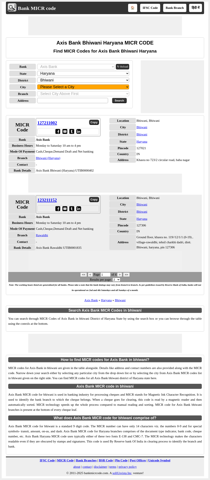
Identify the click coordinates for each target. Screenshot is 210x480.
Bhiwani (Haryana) (48, 158)
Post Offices (138, 460)
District (23, 80)
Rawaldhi (42, 235)
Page (96, 274)
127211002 (47, 122)
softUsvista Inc (121, 473)
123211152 (47, 200)
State (23, 73)
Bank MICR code (37, 8)
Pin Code (121, 460)
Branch (23, 94)
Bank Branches (86, 460)
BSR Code (106, 460)
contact (87, 466)
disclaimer (100, 466)
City (23, 87)
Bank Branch (175, 7)
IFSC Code (150, 7)
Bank (23, 66)
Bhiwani (142, 127)
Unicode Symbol (159, 460)
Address (23, 100)
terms (112, 466)
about (76, 466)
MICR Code (65, 460)
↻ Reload (122, 66)
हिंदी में (195, 7)
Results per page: (100, 279)
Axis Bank (91, 300)
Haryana (142, 141)
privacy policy (128, 466)
